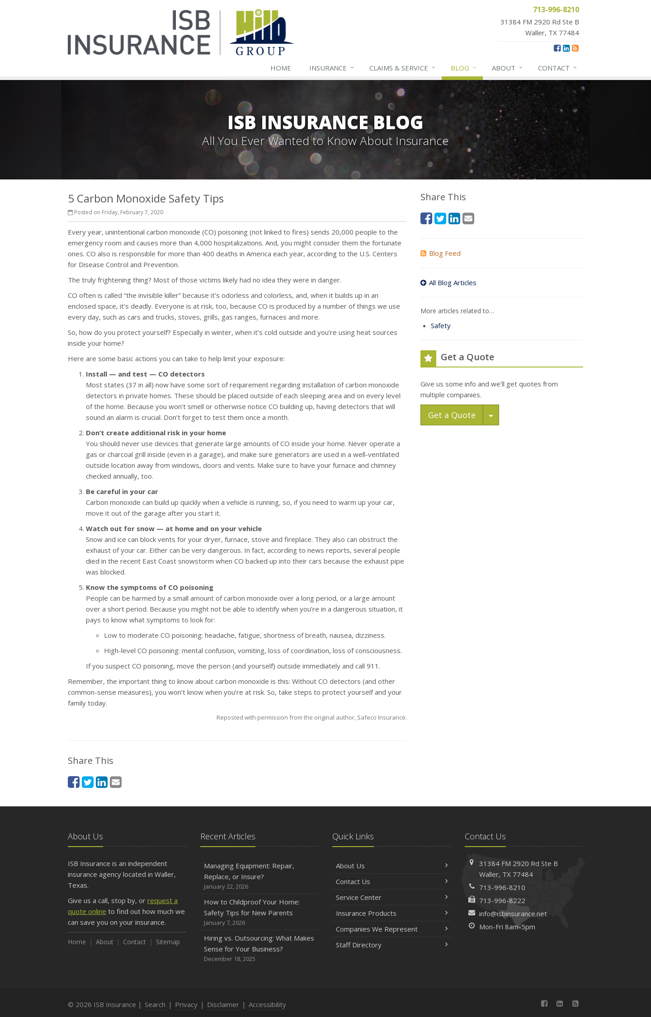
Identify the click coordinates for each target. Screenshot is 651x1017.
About (508, 68)
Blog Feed (440, 253)
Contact (558, 68)
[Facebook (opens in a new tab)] (557, 47)
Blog (464, 68)
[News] (575, 47)
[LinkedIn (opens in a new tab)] (566, 47)
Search (155, 1004)
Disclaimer (223, 1004)
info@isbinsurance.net (513, 913)
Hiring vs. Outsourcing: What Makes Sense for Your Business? (260, 948)
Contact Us (392, 881)
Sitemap (168, 941)
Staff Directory (392, 944)
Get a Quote (452, 415)
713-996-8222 (502, 900)
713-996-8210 (502, 887)
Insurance (332, 68)
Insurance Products (392, 913)
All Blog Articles (448, 282)
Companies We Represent (392, 928)
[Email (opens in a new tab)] (116, 781)
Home (280, 67)
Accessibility (267, 1004)
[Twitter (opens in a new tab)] (88, 781)
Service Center (392, 897)
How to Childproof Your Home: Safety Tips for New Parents (260, 912)
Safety (441, 325)
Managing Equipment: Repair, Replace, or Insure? (260, 876)
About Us (392, 865)
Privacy (186, 1004)
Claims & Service (402, 68)
